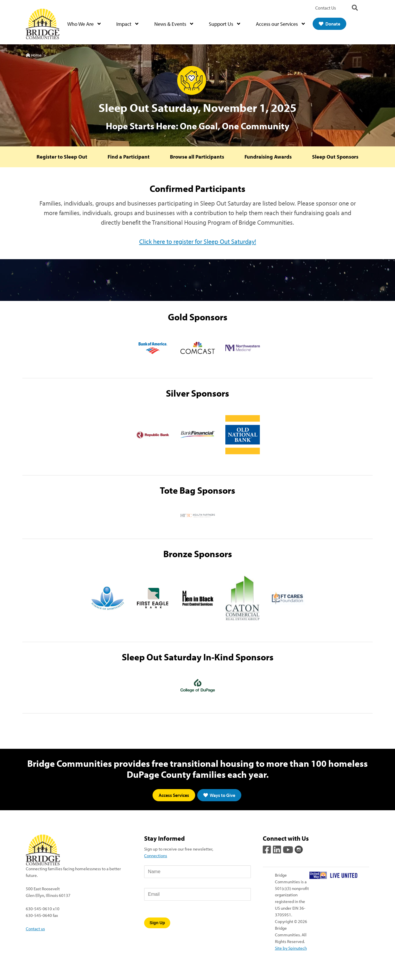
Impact (128, 24)
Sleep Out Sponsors (336, 157)
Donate (330, 24)
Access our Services (280, 24)
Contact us (35, 929)
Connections (155, 856)
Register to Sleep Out (60, 157)
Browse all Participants (197, 157)
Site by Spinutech (291, 948)
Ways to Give (219, 796)
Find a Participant (128, 157)
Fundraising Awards (268, 157)
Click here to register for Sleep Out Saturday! (197, 242)
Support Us (224, 24)
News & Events (174, 24)
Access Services (174, 796)
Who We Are (84, 24)
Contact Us (325, 8)
